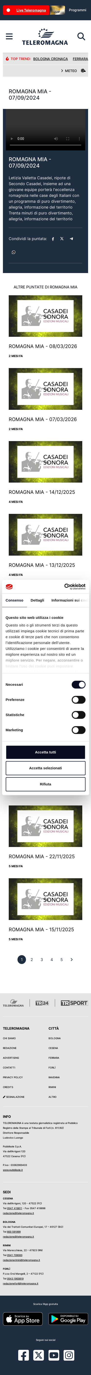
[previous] (21, 959)
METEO (73, 71)
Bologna (55, 1038)
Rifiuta (45, 784)
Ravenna (54, 1077)
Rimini (52, 1087)
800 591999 (14, 1231)
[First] (71, 959)
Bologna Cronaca (50, 59)
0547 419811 (14, 1208)
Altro (53, 1096)
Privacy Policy (13, 1077)
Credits (8, 1087)
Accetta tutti (45, 752)
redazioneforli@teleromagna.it (20, 1283)
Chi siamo (9, 1038)
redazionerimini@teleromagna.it (21, 1260)
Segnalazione (14, 1096)
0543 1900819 (15, 1278)
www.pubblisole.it (13, 1169)
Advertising (11, 1057)
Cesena (53, 1048)
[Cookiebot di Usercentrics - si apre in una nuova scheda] (64, 586)
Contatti (9, 1067)
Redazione (10, 1048)
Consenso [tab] (14, 600)
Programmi (77, 10)
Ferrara (54, 1057)
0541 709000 (14, 1255)
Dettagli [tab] (37, 600)
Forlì (52, 1067)
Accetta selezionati (45, 768)
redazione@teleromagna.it (18, 1213)
